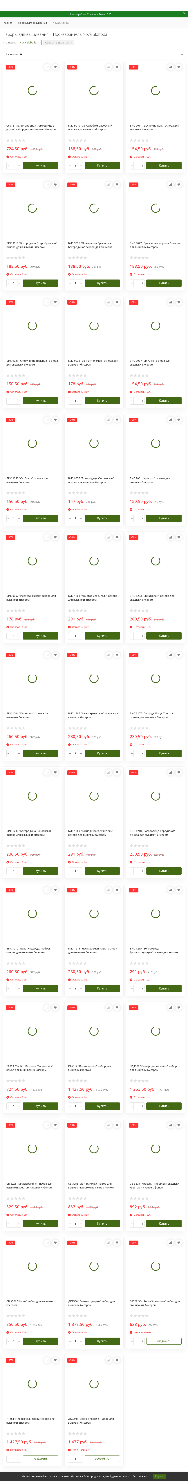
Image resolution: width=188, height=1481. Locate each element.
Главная (7, 22)
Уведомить (164, 1341)
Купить (40, 165)
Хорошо (159, 1476)
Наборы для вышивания (32, 22)
